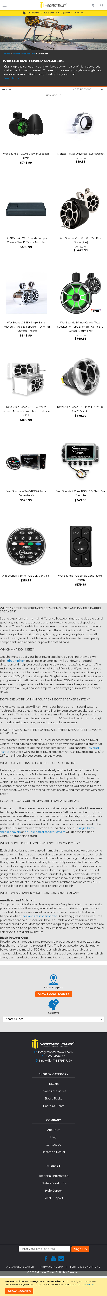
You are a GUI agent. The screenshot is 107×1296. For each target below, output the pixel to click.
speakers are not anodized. (39, 916)
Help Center (53, 1190)
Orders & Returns (54, 1183)
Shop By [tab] (6, 89)
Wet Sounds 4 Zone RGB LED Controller (26, 575)
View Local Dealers (53, 994)
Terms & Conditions (85, 1267)
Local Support (53, 1198)
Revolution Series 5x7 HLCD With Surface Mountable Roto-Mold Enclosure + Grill (26, 411)
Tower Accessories (24, 53)
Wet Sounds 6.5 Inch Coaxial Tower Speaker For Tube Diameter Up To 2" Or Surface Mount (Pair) (80, 326)
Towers (53, 1084)
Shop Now (79, 12)
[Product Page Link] (26, 125)
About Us (53, 1130)
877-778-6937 (55, 1056)
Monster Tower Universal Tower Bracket (80, 153)
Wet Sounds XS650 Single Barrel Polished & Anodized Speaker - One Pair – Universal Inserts (26, 326)
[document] (54, 1287)
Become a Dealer (53, 1152)
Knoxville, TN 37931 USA (55, 1060)
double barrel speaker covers (45, 832)
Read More (11, 78)
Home (6, 53)
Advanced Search (20, 1267)
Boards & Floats (53, 1106)
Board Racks (53, 1098)
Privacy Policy (52, 1267)
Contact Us (53, 1144)
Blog (53, 1137)
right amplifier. (15, 660)
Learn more (88, 1284)
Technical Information (53, 1176)
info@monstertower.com (55, 1052)
